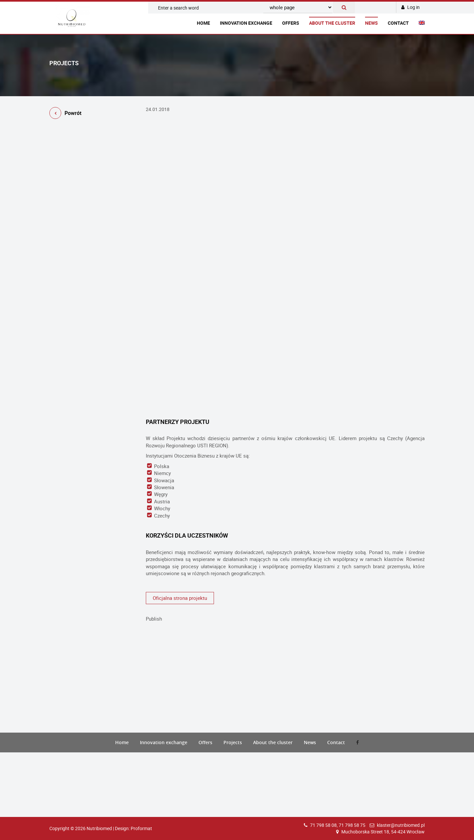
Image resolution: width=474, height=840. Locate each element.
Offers (290, 23)
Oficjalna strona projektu (180, 598)
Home (203, 23)
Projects (233, 742)
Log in (410, 7)
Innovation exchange (246, 23)
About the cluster (332, 23)
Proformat (141, 828)
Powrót (65, 114)
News (371, 23)
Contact (398, 23)
